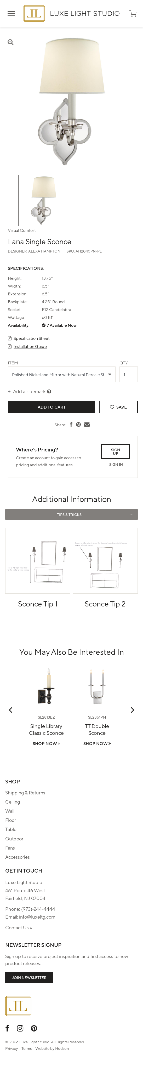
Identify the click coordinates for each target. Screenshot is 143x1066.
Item (13, 362)
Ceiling (12, 802)
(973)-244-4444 (38, 909)
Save (118, 407)
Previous (10, 709)
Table (10, 829)
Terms (26, 1048)
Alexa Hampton (44, 251)
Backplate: (17, 302)
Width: (14, 286)
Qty (123, 362)
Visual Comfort (22, 230)
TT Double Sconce (97, 729)
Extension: (17, 294)
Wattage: (16, 317)
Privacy (11, 1048)
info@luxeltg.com (37, 917)
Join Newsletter (29, 977)
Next (132, 709)
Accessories (17, 857)
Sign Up (115, 451)
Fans (10, 848)
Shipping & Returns (25, 792)
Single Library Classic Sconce (46, 729)
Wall (9, 811)
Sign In (116, 464)
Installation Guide (30, 346)
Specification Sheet (32, 338)
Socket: (14, 309)
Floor (10, 820)
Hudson (62, 1048)
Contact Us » (18, 927)
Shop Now (46, 743)
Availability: (19, 325)
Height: (14, 278)
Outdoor (14, 838)
